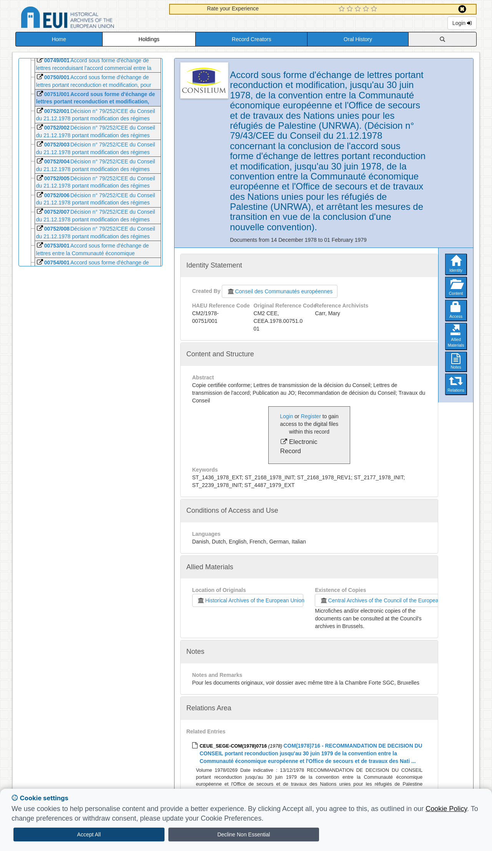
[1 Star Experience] (343, 9)
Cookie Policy (446, 809)
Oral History (358, 39)
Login (462, 23)
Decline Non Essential (243, 834)
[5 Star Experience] (375, 9)
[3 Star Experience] (359, 9)
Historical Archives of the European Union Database (89, 18)
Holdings (148, 39)
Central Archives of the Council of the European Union (387, 600)
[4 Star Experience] (367, 9)
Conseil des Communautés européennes (279, 291)
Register (311, 416)
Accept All (89, 834)
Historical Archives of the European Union (250, 600)
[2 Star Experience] (351, 9)
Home (59, 39)
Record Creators (251, 39)
